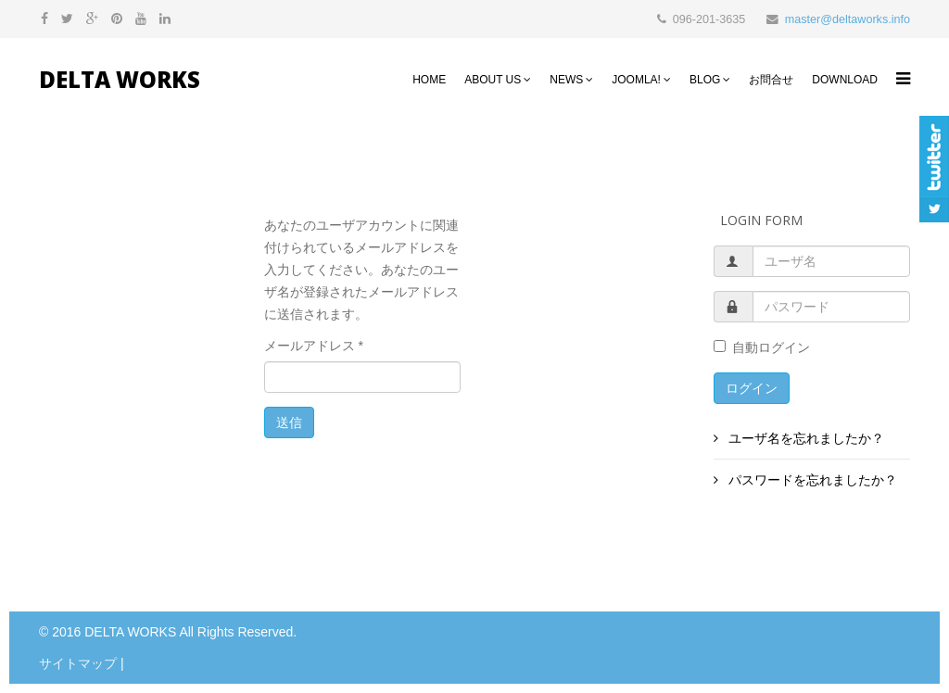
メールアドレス (313, 345)
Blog (705, 79)
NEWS (566, 79)
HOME (429, 79)
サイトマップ (78, 663)
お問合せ (771, 79)
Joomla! (636, 79)
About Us (492, 79)
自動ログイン (762, 347)
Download (845, 79)
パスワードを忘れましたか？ (812, 479)
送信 (289, 422)
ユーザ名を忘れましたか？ (805, 438)
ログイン (752, 388)
